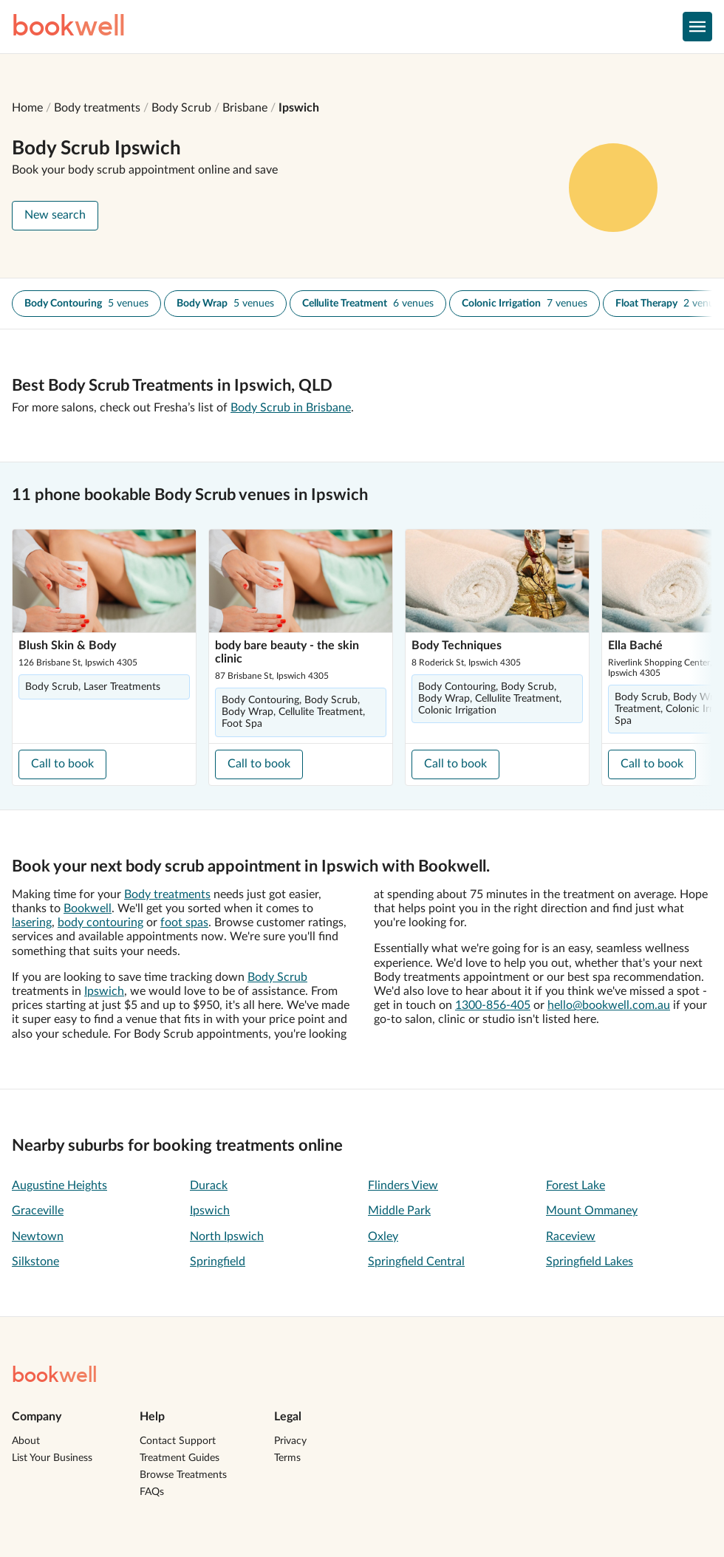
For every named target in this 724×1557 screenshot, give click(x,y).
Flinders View (403, 1185)
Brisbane (244, 108)
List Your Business (52, 1458)
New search (55, 215)
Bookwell (88, 908)
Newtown (38, 1236)
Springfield (217, 1261)
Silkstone (35, 1261)
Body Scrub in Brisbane (290, 408)
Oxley (383, 1236)
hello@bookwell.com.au (608, 1005)
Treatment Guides (179, 1458)
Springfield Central (416, 1261)
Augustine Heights (59, 1185)
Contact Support (178, 1441)
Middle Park (399, 1210)
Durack (209, 1185)
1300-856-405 (492, 1005)
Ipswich (299, 108)
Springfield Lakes (589, 1261)
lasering (32, 922)
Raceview (570, 1236)
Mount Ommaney (592, 1210)
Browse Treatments (183, 1475)
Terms (287, 1458)
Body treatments (97, 108)
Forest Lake (575, 1185)
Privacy (290, 1441)
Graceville (38, 1210)
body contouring (100, 922)
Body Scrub (181, 108)
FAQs (152, 1492)
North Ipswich (227, 1236)
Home (27, 108)
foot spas (184, 922)
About (26, 1441)
